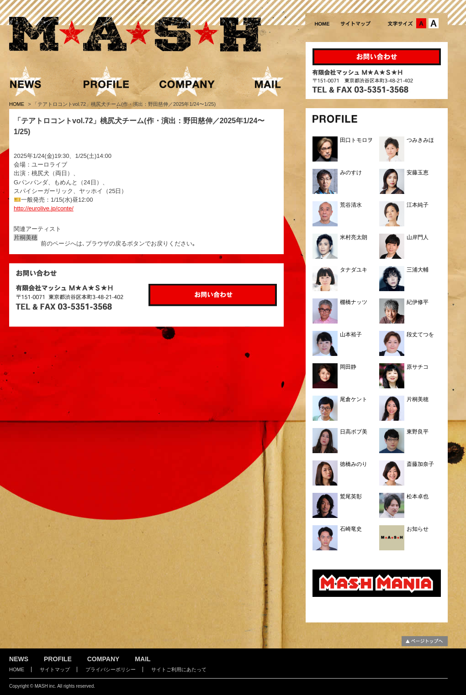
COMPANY (103, 659)
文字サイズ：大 (434, 23)
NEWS (18, 659)
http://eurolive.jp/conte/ (44, 208)
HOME (17, 104)
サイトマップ (55, 669)
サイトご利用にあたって (179, 669)
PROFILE (58, 659)
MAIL (142, 659)
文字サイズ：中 (421, 23)
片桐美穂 (25, 237)
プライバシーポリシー (110, 669)
